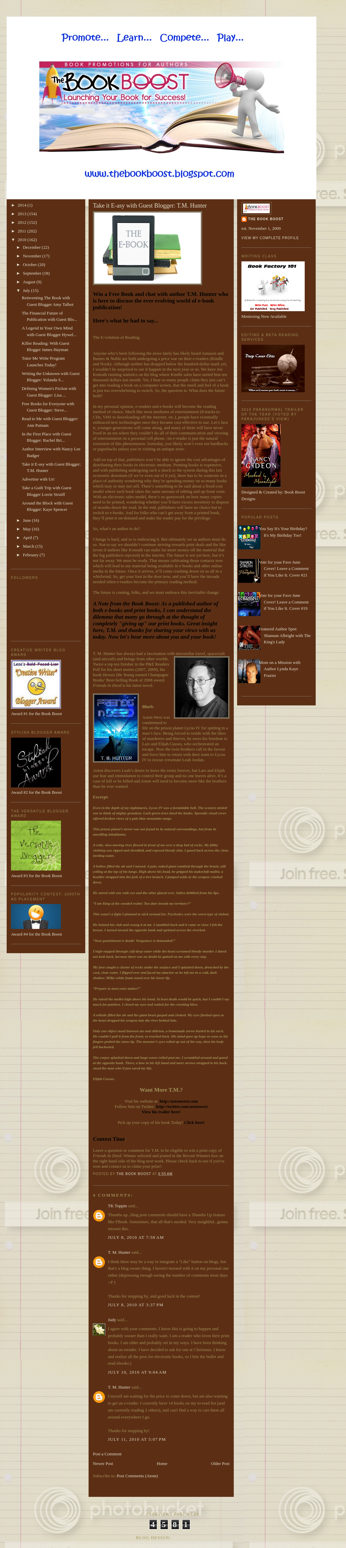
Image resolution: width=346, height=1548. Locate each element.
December (32, 247)
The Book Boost (265, 219)
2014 (22, 205)
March (29, 546)
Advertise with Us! (38, 479)
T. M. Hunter (119, 1252)
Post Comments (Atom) (137, 1475)
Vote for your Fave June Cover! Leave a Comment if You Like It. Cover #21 (284, 569)
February (31, 554)
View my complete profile (270, 238)
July (27, 290)
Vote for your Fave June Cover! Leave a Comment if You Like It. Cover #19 (284, 602)
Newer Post (103, 1463)
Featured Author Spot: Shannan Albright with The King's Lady (285, 635)
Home (162, 1463)
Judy (112, 1319)
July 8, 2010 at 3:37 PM (136, 1304)
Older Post (220, 1463)
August (30, 281)
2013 (22, 213)
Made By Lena (191, 1537)
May (27, 528)
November (32, 255)
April (28, 537)
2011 (22, 230)
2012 (22, 222)
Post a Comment (107, 1453)
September (33, 273)
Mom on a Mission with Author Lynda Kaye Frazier (279, 669)
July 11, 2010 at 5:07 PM (137, 1439)
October (30, 264)
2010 (22, 239)
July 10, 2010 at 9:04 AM (137, 1372)
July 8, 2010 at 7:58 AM (136, 1237)
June (27, 520)
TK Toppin (117, 1205)
